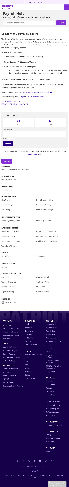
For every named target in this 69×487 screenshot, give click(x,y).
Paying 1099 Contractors (10, 241)
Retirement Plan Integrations (47, 236)
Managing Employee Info (10, 220)
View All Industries (31, 345)
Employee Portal (42, 277)
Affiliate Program (52, 409)
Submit (8, 144)
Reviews (49, 388)
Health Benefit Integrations (46, 241)
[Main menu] (66, 7)
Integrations (50, 371)
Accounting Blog (52, 324)
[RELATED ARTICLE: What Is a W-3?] (14, 104)
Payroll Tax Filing (7, 292)
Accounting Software (11, 328)
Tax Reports (40, 256)
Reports (49, 348)
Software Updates (52, 412)
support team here (34, 154)
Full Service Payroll (10, 350)
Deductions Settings (43, 205)
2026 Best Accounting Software (54, 356)
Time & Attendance (8, 282)
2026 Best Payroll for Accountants (54, 367)
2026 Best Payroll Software (52, 362)
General (4, 267)
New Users (5, 200)
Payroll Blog (50, 331)
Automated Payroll (10, 361)
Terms (34, 477)
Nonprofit (28, 327)
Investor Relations (53, 402)
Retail (27, 324)
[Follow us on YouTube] (40, 460)
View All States (30, 378)
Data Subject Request (24, 475)
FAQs (48, 352)
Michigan (28, 372)
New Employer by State (33, 354)
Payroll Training (10, 302)
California (28, 361)
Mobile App (40, 287)
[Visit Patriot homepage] (7, 7)
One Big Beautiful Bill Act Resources (15, 170)
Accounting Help (52, 327)
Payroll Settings (7, 205)
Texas (27, 358)
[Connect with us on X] (28, 460)
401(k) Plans (7, 379)
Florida (27, 375)
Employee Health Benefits (13, 386)
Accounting (5, 277)
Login (43, 2)
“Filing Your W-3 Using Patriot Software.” (38, 92)
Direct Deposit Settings (45, 200)
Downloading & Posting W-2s (47, 231)
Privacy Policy (9, 475)
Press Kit (49, 398)
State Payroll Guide (8, 180)
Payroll (5, 344)
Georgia (27, 368)
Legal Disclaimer (40, 475)
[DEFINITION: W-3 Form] (10, 101)
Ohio (26, 365)
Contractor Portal (42, 282)
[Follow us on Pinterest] (51, 460)
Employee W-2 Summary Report (32, 97)
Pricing (48, 435)
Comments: (7, 130)
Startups (28, 341)
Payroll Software (9, 347)
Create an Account (53, 438)
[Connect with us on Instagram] (34, 460)
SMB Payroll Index (53, 405)
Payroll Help (7, 161)
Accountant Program (54, 425)
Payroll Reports (7, 256)
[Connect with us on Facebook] (23, 460)
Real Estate (29, 338)
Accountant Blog (52, 338)
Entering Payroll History (10, 231)
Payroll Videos (6, 190)
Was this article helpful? (12, 116)
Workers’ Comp (9, 382)
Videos (48, 345)
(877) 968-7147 (34, 2)
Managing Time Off (43, 220)
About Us (49, 381)
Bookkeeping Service (11, 335)
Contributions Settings (44, 210)
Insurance (28, 334)
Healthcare (29, 331)
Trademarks (60, 475)
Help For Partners (43, 292)
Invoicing (6, 339)
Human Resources (8, 287)
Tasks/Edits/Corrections (10, 246)
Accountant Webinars (54, 341)
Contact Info (50, 384)
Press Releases (51, 395)
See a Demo (50, 441)
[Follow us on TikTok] (45, 460)
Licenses (51, 475)
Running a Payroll (8, 236)
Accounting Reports (10, 332)
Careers (49, 391)
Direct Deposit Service (11, 357)
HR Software (8, 372)
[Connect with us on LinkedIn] (17, 460)
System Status (51, 415)
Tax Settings (6, 210)
